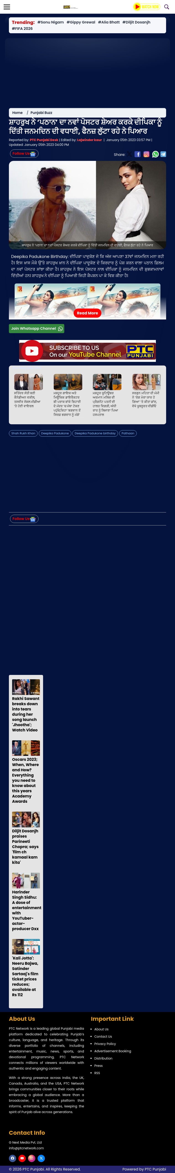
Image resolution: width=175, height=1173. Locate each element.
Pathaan (128, 434)
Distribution (103, 1058)
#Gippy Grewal (81, 22)
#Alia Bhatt (109, 22)
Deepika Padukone (55, 434)
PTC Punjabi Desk (44, 141)
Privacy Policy (105, 1044)
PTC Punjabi (155, 1169)
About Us (101, 1029)
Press (98, 1065)
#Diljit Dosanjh (136, 22)
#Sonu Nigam (50, 22)
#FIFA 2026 (22, 29)
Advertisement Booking (112, 1051)
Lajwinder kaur (89, 141)
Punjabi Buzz (41, 114)
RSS (97, 1073)
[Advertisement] (87, 71)
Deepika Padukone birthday (95, 434)
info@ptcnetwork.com (26, 1148)
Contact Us (103, 1036)
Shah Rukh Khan (23, 434)
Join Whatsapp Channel (37, 329)
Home (17, 114)
